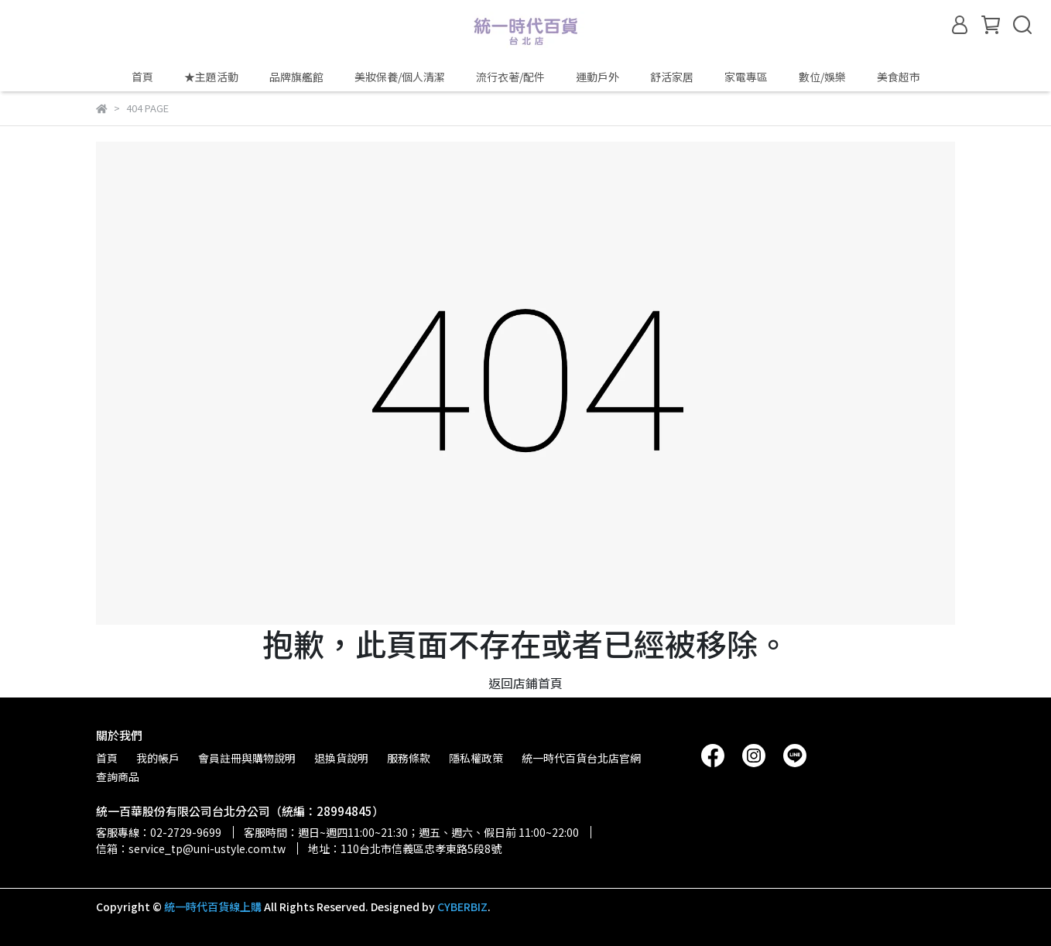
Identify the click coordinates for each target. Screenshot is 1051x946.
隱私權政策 (476, 758)
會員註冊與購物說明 (247, 758)
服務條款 (408, 758)
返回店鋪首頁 (525, 683)
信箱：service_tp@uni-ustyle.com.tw (191, 848)
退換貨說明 (341, 758)
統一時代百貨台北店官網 (581, 758)
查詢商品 (117, 776)
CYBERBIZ (462, 906)
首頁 (142, 76)
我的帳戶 (158, 758)
